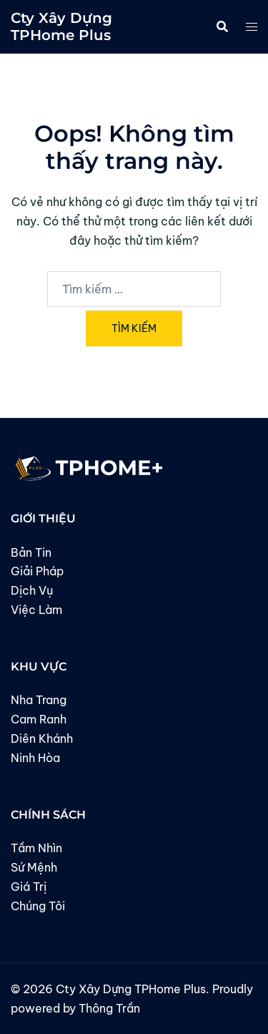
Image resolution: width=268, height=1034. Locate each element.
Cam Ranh (38, 719)
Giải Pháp (37, 571)
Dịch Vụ (32, 590)
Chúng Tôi (38, 906)
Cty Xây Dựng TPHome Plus (61, 26)
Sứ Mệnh (34, 867)
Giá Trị (28, 886)
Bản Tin (31, 552)
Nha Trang (38, 700)
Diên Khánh (42, 738)
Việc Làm (36, 610)
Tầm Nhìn (36, 848)
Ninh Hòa (35, 758)
